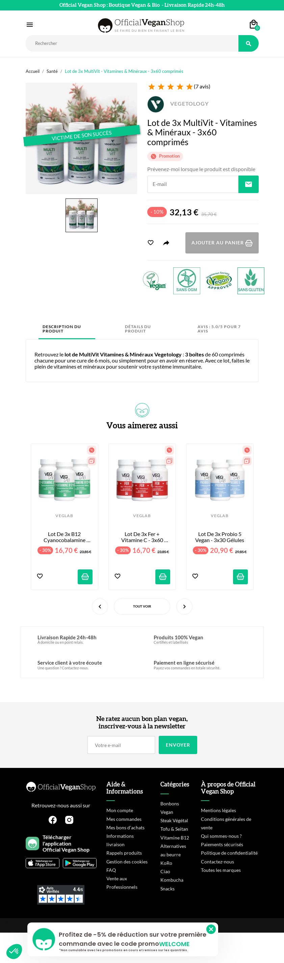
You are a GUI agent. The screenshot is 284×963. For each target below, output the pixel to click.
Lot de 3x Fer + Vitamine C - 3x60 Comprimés (142, 537)
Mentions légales (218, 810)
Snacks (167, 888)
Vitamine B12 (174, 837)
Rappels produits (124, 853)
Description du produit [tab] (62, 329)
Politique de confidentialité (229, 853)
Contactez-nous (217, 861)
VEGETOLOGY (178, 103)
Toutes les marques (221, 870)
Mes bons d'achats (125, 827)
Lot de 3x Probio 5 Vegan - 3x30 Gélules (219, 537)
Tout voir (142, 606)
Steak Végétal (174, 820)
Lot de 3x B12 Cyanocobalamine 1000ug (65, 537)
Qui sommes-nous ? (221, 836)
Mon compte (119, 810)
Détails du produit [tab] (138, 329)
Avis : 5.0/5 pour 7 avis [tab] (219, 329)
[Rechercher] (132, 43)
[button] (14, 951)
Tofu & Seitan (174, 829)
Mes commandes (123, 819)
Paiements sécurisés (222, 844)
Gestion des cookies (127, 861)
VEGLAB (64, 515)
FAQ (111, 870)
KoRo (166, 863)
